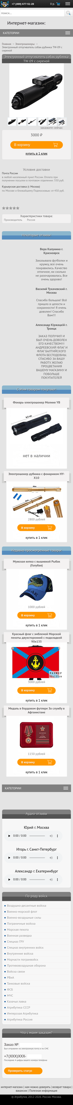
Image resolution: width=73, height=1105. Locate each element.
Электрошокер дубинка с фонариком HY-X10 (36, 476)
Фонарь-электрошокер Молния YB (36, 402)
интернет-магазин (12, 1087)
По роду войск (36, 896)
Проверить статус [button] (20, 1070)
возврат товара (61, 1087)
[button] (68, 13)
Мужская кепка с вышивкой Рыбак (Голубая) (36, 563)
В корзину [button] (22, 145)
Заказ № (23, 1044)
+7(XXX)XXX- (23, 1056)
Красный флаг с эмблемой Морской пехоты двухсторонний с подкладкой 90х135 (36, 637)
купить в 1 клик (36, 153)
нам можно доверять (37, 1087)
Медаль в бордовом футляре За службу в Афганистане (36, 710)
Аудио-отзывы (36, 813)
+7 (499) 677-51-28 (23, 4)
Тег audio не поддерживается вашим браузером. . (33, 836)
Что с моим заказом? (36, 1032)
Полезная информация (43, 1090)
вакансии (21, 1090)
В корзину (28, 527)
